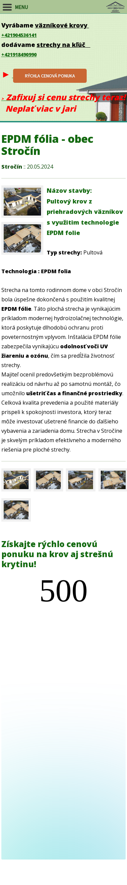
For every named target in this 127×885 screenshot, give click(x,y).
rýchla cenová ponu (50, 76)
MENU (21, 7)
